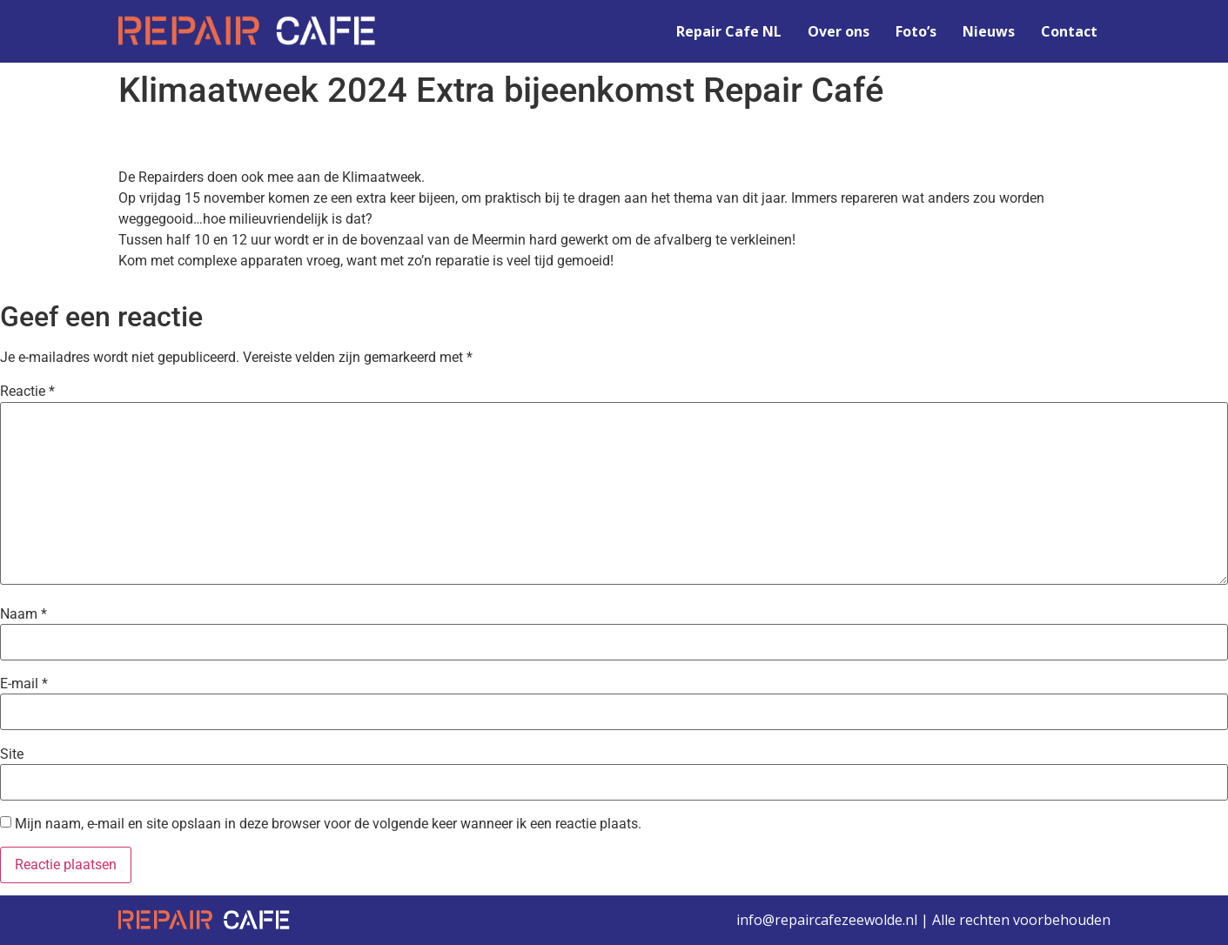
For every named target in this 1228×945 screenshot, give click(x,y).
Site (11, 754)
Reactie (27, 392)
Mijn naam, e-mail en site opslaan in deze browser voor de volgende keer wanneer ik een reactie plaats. (328, 824)
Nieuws (989, 31)
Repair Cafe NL (729, 31)
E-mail (24, 684)
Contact (1069, 31)
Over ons (838, 31)
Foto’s (916, 31)
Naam (23, 614)
